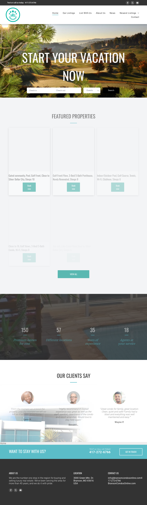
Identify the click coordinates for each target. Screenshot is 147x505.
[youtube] (137, 3)
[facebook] (127, 3)
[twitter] (132, 3)
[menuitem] (55, 13)
